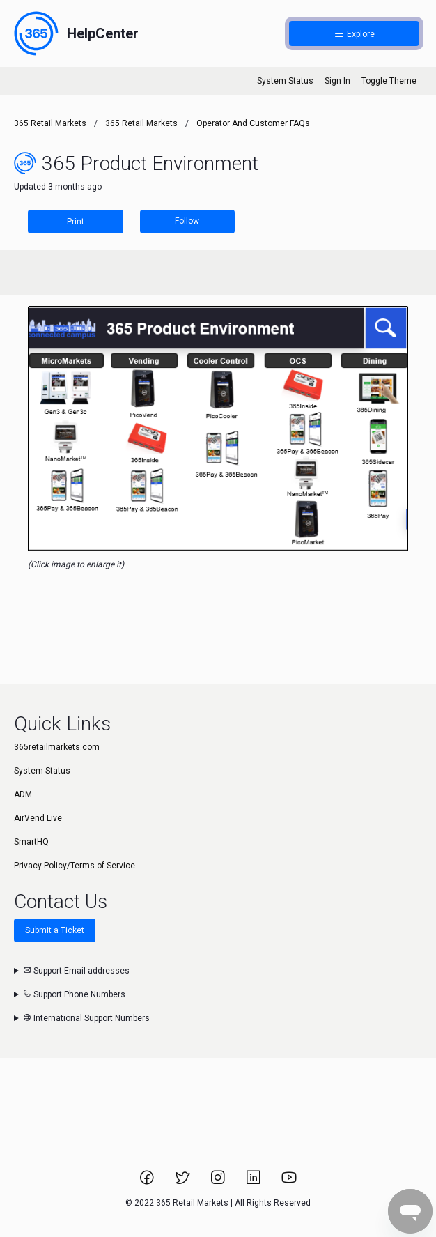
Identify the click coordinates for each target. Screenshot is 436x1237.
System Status (285, 81)
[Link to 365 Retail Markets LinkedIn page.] (254, 1182)
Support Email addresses (76, 971)
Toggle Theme (388, 81)
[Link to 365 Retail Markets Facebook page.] (148, 1182)
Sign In (337, 81)
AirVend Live (38, 818)
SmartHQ (31, 842)
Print (75, 221)
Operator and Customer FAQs (253, 123)
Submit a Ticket (54, 930)
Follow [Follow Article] (187, 221)
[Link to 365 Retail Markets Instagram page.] (219, 1182)
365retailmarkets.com (57, 747)
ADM (23, 794)
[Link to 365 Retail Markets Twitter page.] (183, 1182)
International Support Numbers (86, 1018)
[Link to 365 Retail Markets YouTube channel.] (289, 1182)
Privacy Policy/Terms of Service (74, 865)
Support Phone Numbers (74, 994)
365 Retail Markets (50, 123)
